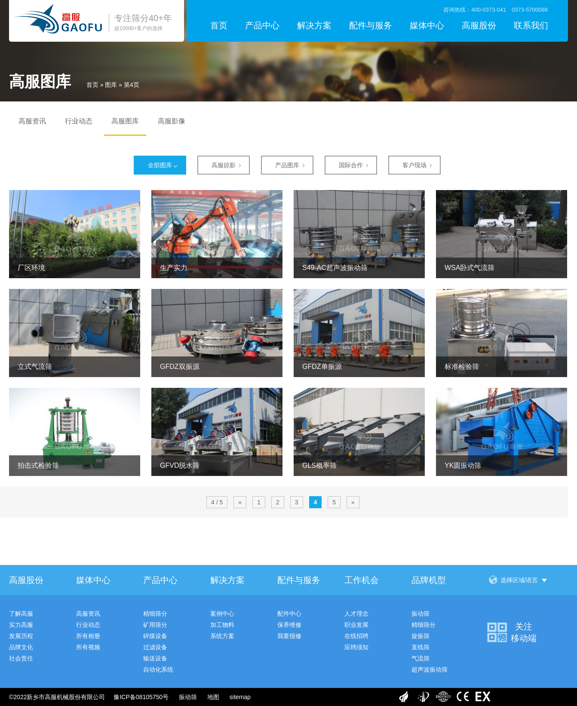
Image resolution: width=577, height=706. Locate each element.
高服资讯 (32, 121)
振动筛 (420, 613)
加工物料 (222, 624)
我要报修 (289, 635)
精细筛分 (155, 613)
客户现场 (414, 165)
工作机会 (361, 580)
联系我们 (531, 25)
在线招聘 (356, 635)
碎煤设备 (155, 635)
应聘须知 (356, 647)
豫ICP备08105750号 (141, 697)
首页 (218, 25)
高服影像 (171, 121)
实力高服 (21, 624)
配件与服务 (370, 25)
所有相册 (88, 635)
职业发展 (356, 624)
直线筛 (420, 647)
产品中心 (262, 25)
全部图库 (160, 165)
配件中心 (289, 613)
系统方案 (222, 635)
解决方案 (314, 25)
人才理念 (356, 613)
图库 (111, 84)
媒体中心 (427, 25)
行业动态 (78, 121)
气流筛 (420, 658)
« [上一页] (240, 502)
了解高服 (21, 613)
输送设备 (155, 658)
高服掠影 (224, 165)
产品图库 (287, 165)
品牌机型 (428, 580)
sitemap (240, 697)
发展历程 (21, 635)
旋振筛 (420, 635)
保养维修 (289, 624)
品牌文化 (21, 647)
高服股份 (479, 25)
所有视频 (88, 647)
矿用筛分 (155, 624)
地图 (213, 697)
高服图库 (125, 121)
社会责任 (21, 658)
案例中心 (222, 613)
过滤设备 (155, 647)
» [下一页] (353, 502)
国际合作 (351, 165)
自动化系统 (158, 669)
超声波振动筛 (429, 669)
